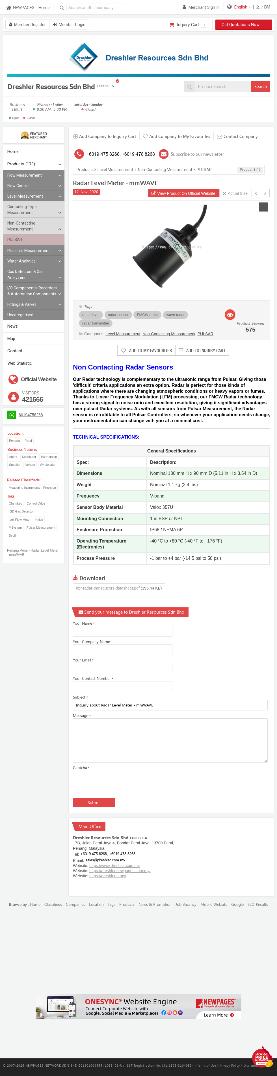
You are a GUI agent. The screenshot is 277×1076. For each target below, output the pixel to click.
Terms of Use (206, 1066)
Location (96, 904)
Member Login (69, 24)
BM (267, 7)
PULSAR (14, 239)
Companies (75, 904)
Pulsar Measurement (41, 527)
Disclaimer (251, 1066)
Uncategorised (20, 315)
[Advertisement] (138, 950)
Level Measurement (34, 196)
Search (260, 86)
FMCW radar (147, 315)
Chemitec (15, 503)
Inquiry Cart (187, 25)
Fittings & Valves (34, 305)
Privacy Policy (229, 1066)
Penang (14, 440)
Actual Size (235, 193)
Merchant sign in (201, 7)
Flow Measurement (34, 175)
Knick (39, 519)
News (12, 326)
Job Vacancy (186, 904)
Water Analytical (34, 261)
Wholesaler (47, 464)
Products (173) (34, 164)
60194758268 (31, 415)
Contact (14, 350)
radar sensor (118, 315)
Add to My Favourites (150, 350)
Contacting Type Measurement (34, 210)
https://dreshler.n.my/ (107, 876)
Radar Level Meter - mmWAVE (115, 182)
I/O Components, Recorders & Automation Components (34, 291)
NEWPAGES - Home (28, 8)
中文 (256, 7)
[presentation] (116, 783)
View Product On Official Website (183, 193)
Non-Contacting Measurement (34, 226)
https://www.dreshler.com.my (114, 865)
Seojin (13, 535)
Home (13, 151)
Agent (13, 456)
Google (237, 904)
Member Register (27, 24)
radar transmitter (95, 323)
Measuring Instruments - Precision (32, 487)
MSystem (15, 527)
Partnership (49, 456)
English (240, 7)
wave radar (175, 315)
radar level (90, 315)
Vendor (30, 464)
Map (11, 338)
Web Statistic (19, 363)
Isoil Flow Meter (20, 519)
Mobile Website (213, 904)
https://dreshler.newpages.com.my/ (119, 870)
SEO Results (258, 904)
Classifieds (53, 904)
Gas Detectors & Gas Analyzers (34, 275)
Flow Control (34, 186)
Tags (111, 904)
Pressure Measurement (34, 251)
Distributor (29, 456)
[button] (263, 207)
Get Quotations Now (244, 24)
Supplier (14, 464)
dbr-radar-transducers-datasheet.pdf (108, 588)
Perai (28, 440)
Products (85, 169)
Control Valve (36, 503)
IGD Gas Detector (21, 511)
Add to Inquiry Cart (205, 350)
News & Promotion (155, 904)
